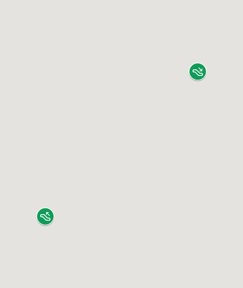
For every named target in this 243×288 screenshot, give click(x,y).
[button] (197, 71)
